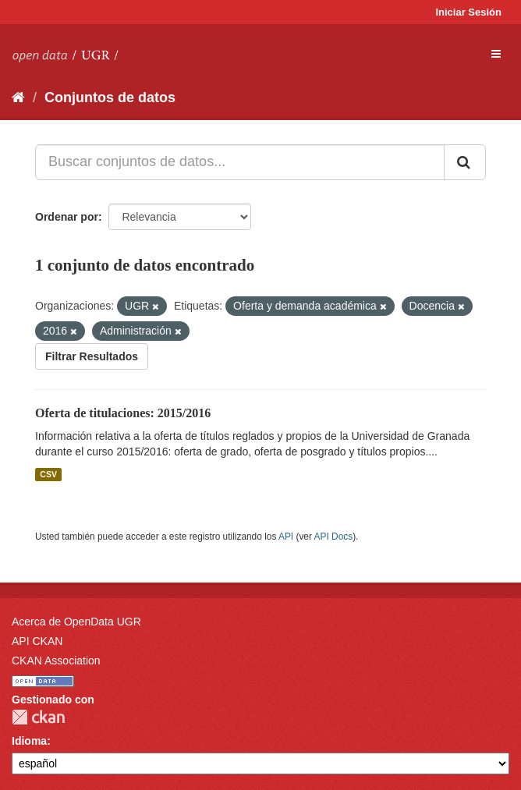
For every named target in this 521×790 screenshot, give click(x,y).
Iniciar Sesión (468, 12)
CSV (48, 474)
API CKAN (37, 641)
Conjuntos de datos (109, 97)
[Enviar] (465, 162)
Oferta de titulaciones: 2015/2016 (123, 413)
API (285, 536)
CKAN (38, 717)
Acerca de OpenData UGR (76, 621)
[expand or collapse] (496, 53)
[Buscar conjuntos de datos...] (240, 162)
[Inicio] (18, 97)
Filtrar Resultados (91, 356)
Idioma (29, 741)
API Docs (333, 536)
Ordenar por (66, 217)
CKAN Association (56, 660)
